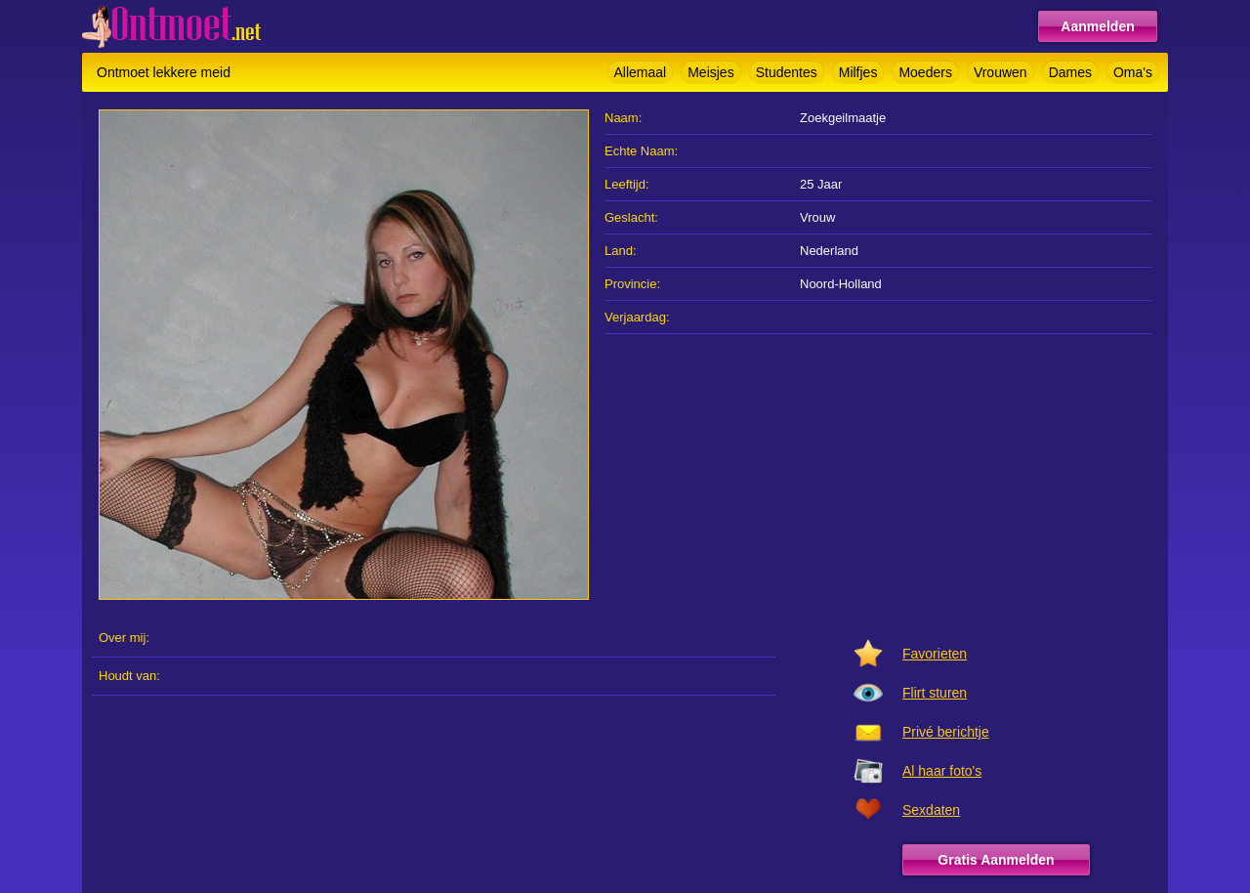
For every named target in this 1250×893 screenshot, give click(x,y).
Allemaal (640, 72)
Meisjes (710, 72)
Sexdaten (931, 810)
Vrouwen (1000, 72)
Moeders (924, 72)
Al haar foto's (941, 771)
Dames (1070, 72)
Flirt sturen (934, 693)
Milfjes (858, 72)
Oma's (1132, 72)
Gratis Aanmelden (996, 860)
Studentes (786, 72)
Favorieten (934, 653)
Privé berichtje (945, 732)
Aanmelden (1097, 26)
